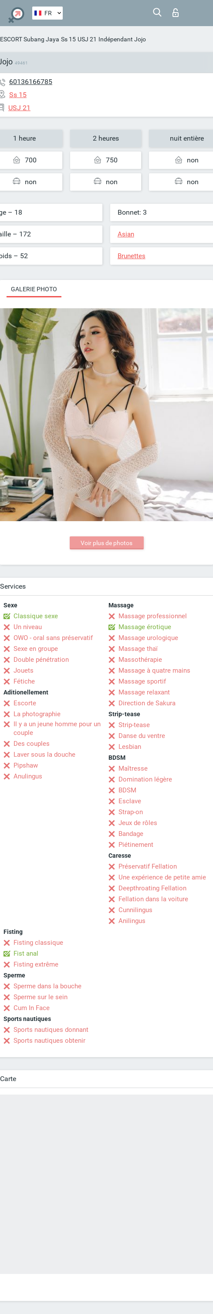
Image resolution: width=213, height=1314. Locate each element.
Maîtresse (133, 768)
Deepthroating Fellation (152, 888)
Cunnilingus (135, 910)
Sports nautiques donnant (51, 1030)
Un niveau (28, 627)
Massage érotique (144, 627)
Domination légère (145, 779)
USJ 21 (87, 39)
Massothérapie (140, 660)
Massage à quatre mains (154, 670)
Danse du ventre (141, 736)
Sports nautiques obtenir (49, 1040)
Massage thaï (138, 649)
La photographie (37, 714)
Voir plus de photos (106, 542)
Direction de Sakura (147, 703)
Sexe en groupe (36, 649)
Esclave (129, 801)
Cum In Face (32, 1008)
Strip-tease (134, 725)
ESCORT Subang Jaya (29, 39)
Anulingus (28, 776)
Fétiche (24, 681)
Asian (126, 234)
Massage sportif (142, 681)
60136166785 (30, 81)
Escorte (25, 703)
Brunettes (131, 256)
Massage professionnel (152, 616)
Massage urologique (148, 638)
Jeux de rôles (137, 823)
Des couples (32, 744)
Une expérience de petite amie (162, 877)
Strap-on (130, 812)
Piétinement (135, 845)
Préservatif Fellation (147, 866)
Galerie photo (34, 289)
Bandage (130, 834)
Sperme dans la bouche (47, 986)
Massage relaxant (144, 692)
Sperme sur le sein (41, 997)
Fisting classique (38, 943)
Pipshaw (26, 765)
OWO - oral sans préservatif (53, 638)
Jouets (24, 670)
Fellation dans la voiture (153, 899)
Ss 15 (68, 39)
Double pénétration (41, 660)
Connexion (175, 12)
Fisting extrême (36, 964)
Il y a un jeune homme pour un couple (57, 728)
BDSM (127, 790)
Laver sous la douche (44, 754)
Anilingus (131, 921)
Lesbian (129, 747)
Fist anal (26, 953)
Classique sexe (36, 616)
